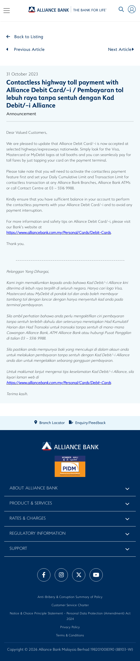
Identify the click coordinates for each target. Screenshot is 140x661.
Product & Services (31, 503)
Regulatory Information (38, 533)
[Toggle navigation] (6, 10)
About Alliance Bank (34, 488)
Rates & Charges (28, 518)
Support (18, 548)
